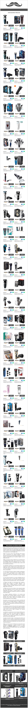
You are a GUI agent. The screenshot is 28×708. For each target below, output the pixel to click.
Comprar (11, 25)
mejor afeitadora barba (20, 671)
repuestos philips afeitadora (7, 686)
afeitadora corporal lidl (20, 685)
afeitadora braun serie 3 (7, 671)
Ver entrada (8, 641)
